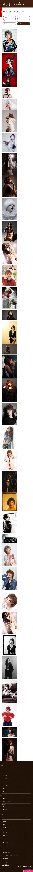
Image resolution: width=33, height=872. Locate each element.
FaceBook (6, 858)
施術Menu (5, 798)
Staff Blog (6, 842)
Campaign (6, 775)
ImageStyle (20, 23)
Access (5, 778)
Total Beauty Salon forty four (11, 855)
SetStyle (5, 23)
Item (4, 806)
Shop (4, 791)
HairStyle (5, 17)
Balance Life (6, 849)
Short (19, 17)
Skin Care (5, 809)
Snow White (6, 852)
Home (2, 765)
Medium (5, 20)
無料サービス (6, 801)
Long (19, 20)
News (4, 772)
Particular (5, 785)
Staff (4, 788)
